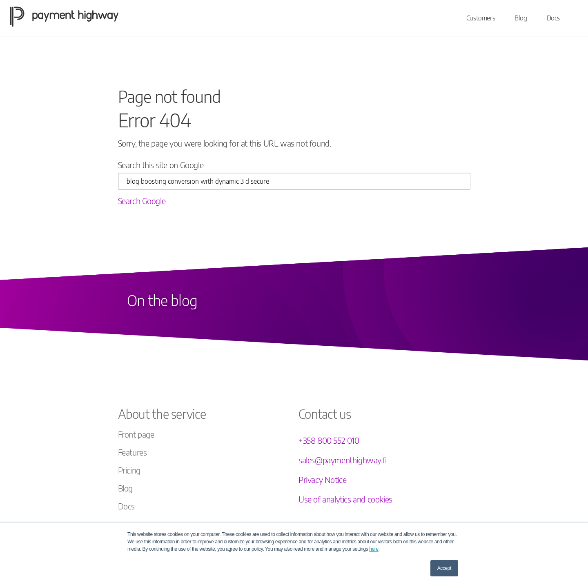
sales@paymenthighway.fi (342, 460)
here (373, 549)
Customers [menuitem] (480, 18)
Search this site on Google (161, 165)
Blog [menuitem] (520, 18)
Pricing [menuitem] (129, 470)
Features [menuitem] (132, 452)
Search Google (142, 201)
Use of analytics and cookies (345, 499)
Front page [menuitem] (136, 434)
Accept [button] (444, 568)
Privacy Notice (322, 479)
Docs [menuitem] (553, 18)
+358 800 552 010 (328, 440)
